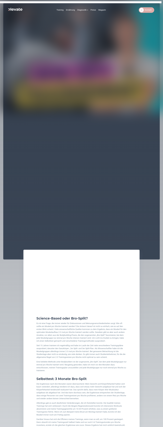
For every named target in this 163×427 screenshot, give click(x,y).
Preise (93, 10)
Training (60, 10)
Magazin (102, 10)
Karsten (104, 20)
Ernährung (70, 10)
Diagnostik (82, 10)
